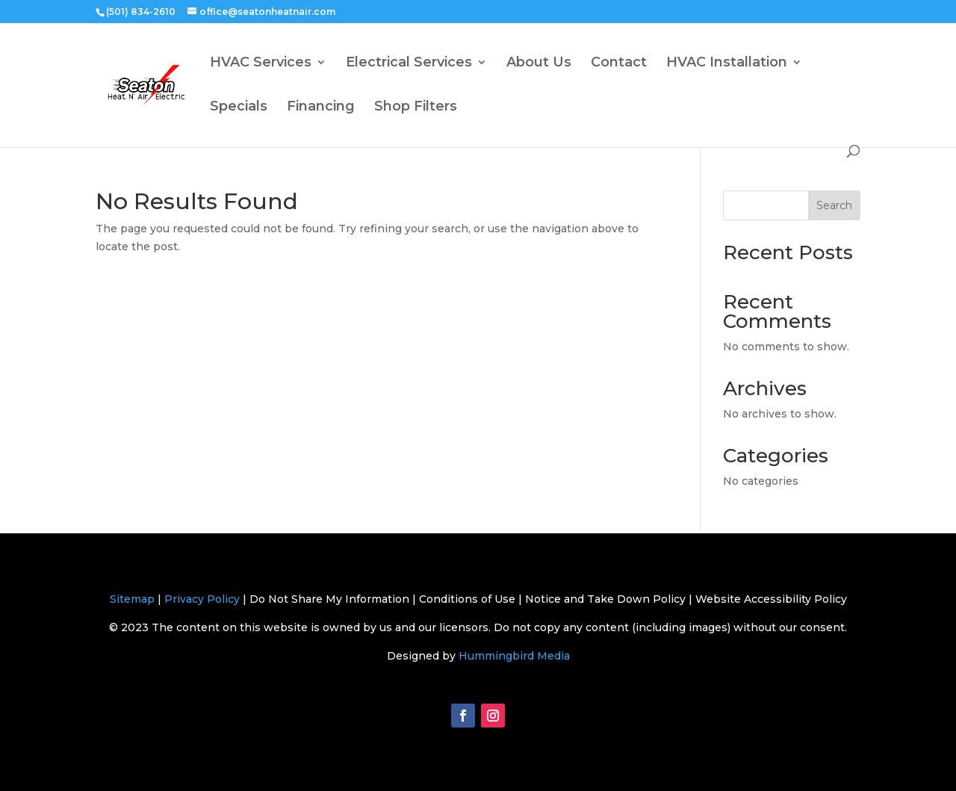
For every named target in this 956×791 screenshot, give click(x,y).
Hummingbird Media (514, 656)
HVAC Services (260, 63)
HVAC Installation (726, 63)
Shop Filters (415, 107)
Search (834, 205)
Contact (619, 63)
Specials (238, 107)
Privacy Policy (202, 599)
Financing (321, 107)
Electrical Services (409, 63)
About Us (538, 63)
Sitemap (132, 599)
